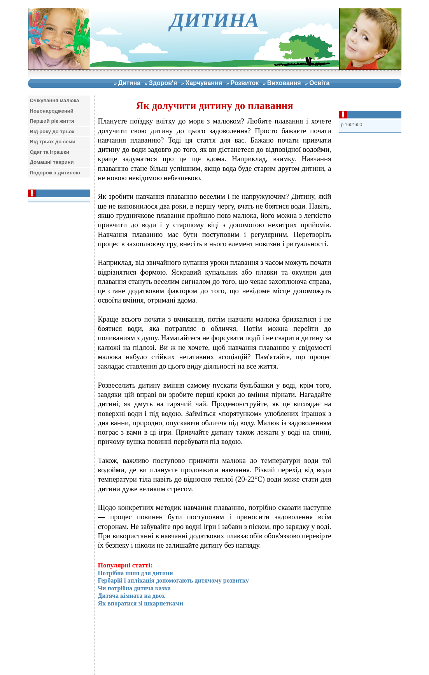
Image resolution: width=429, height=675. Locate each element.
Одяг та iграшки (49, 152)
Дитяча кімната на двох (131, 595)
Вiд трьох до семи (52, 141)
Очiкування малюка (54, 100)
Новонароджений (52, 111)
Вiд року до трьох (52, 131)
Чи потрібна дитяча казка (134, 588)
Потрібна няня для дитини (135, 573)
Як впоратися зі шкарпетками (140, 603)
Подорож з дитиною (55, 173)
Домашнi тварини (52, 162)
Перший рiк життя (52, 121)
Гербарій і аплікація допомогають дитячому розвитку (173, 580)
